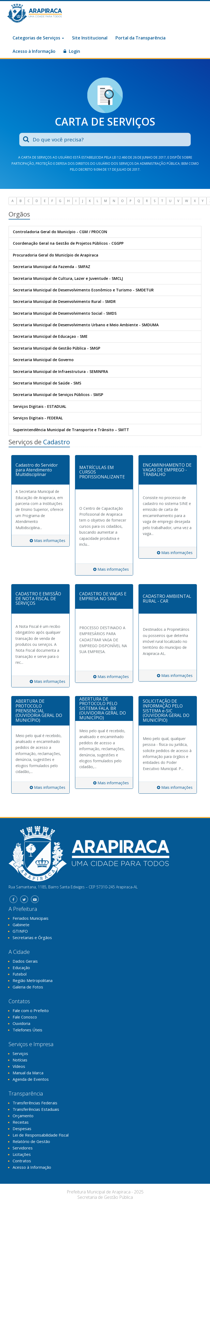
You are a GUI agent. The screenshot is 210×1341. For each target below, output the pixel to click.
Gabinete (21, 924)
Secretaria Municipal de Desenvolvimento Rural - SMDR (64, 301)
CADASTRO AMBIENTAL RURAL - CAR (167, 598)
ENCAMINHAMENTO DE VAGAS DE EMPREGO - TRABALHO (167, 469)
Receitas (21, 1122)
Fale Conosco (25, 1017)
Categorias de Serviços (38, 38)
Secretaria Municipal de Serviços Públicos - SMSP (58, 394)
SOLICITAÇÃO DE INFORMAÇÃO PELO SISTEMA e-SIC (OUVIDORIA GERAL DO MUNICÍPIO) (166, 710)
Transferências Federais (35, 1102)
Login (71, 51)
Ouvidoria (21, 1023)
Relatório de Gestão (31, 1141)
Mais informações (47, 540)
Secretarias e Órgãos (32, 937)
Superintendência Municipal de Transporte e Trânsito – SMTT (71, 429)
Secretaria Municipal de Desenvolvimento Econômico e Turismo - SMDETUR (83, 289)
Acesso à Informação (34, 51)
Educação (21, 967)
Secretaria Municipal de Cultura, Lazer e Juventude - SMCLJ (68, 278)
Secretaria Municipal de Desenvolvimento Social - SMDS (65, 313)
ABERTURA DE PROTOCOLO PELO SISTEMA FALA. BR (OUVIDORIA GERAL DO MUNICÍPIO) (102, 708)
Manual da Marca (28, 1072)
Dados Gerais (25, 961)
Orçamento (23, 1115)
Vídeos (19, 1066)
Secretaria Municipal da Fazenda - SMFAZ (51, 266)
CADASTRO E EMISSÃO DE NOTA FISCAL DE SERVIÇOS (38, 598)
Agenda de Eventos (31, 1079)
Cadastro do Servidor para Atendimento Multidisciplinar (37, 469)
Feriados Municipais (30, 918)
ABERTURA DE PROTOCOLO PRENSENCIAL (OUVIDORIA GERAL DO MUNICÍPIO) (39, 710)
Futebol (20, 974)
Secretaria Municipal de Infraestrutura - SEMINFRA (60, 371)
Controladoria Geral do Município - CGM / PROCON (60, 231)
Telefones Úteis (27, 1029)
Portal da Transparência (140, 38)
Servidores (23, 1148)
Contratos (22, 1160)
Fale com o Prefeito (31, 1010)
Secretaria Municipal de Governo (43, 359)
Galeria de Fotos (28, 987)
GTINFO (20, 931)
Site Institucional (89, 38)
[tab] (40, 470)
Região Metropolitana (32, 980)
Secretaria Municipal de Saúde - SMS (47, 383)
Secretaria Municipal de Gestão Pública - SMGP (56, 348)
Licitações (22, 1154)
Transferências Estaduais (36, 1109)
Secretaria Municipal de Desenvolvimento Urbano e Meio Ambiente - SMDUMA (86, 324)
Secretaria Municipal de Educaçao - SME (50, 336)
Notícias (20, 1059)
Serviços (20, 1053)
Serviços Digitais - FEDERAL (38, 417)
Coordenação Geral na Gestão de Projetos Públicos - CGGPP (68, 243)
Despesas (22, 1128)
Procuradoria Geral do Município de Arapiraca (55, 255)
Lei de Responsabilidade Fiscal (41, 1135)
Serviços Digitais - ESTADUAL (39, 406)
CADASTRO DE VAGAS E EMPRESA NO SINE (102, 596)
